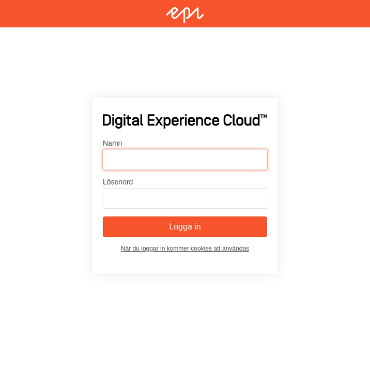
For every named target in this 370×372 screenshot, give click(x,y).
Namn (112, 144)
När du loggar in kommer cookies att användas (185, 249)
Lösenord (118, 182)
